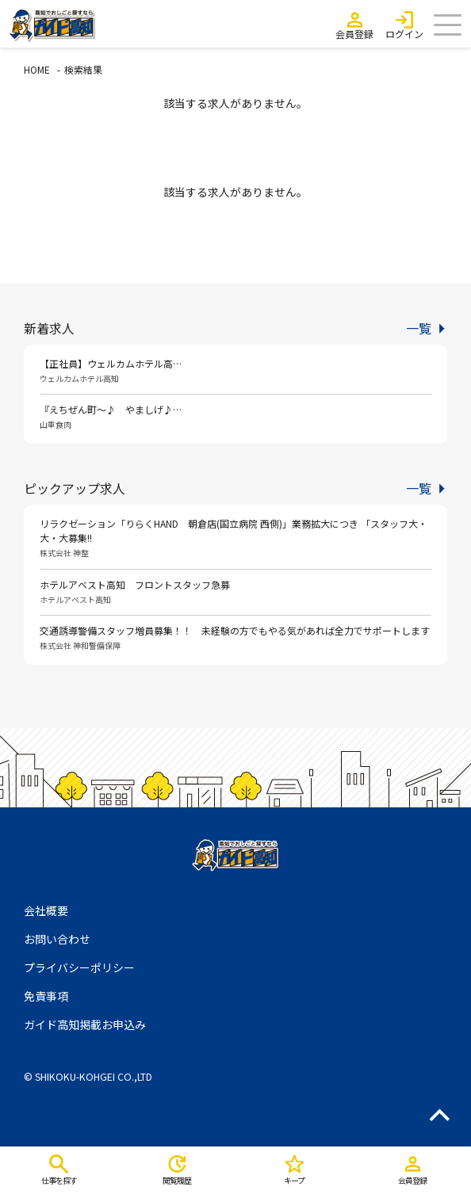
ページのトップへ (439, 1115)
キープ (294, 1180)
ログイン (404, 33)
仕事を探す (59, 1180)
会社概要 (46, 910)
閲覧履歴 (177, 1180)
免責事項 (46, 996)
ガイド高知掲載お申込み (85, 1024)
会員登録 (354, 33)
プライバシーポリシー (79, 967)
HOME (37, 69)
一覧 (418, 328)
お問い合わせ (57, 939)
